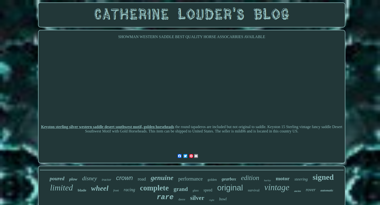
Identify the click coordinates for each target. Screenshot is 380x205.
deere (181, 199)
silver (197, 198)
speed (208, 190)
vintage (276, 187)
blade (82, 190)
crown (124, 177)
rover (311, 189)
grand (181, 189)
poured (57, 178)
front (116, 190)
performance (190, 178)
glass (196, 190)
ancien (297, 191)
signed (323, 177)
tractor (106, 179)
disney (89, 178)
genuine (162, 177)
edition (250, 177)
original (230, 187)
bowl (223, 199)
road (142, 178)
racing (129, 189)
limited (61, 187)
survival (254, 190)
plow (73, 179)
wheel (100, 188)
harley (267, 180)
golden (212, 179)
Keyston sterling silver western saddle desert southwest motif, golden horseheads (107, 127)
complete (154, 188)
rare (165, 197)
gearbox (229, 179)
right (211, 199)
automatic (326, 190)
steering (301, 179)
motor (283, 178)
